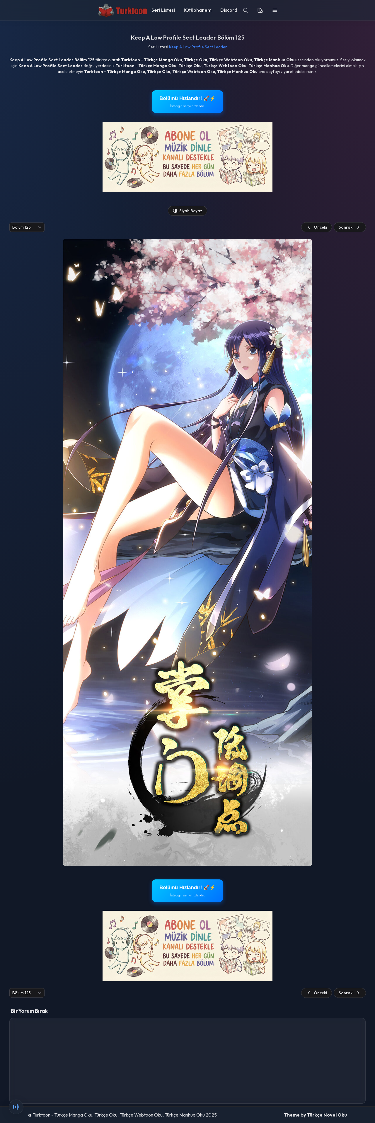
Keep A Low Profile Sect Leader (198, 47)
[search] (245, 10)
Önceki (316, 227)
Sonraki (350, 227)
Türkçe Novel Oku (327, 1115)
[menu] (275, 10)
